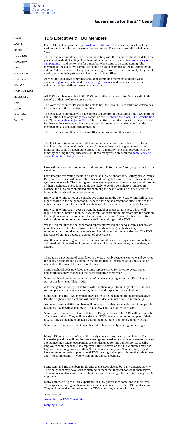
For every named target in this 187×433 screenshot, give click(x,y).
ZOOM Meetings (20, 100)
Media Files (21, 62)
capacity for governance (98, 70)
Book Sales (21, 85)
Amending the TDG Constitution (64, 388)
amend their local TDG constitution (132, 105)
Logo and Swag (23, 79)
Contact (19, 108)
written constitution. (98, 33)
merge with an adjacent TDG (71, 108)
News (17, 56)
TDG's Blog (20, 44)
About (18, 32)
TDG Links (20, 67)
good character (67, 70)
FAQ (16, 91)
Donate (19, 73)
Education (21, 50)
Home (17, 26)
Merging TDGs (53, 393)
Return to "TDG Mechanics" (61, 412)
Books (18, 38)
